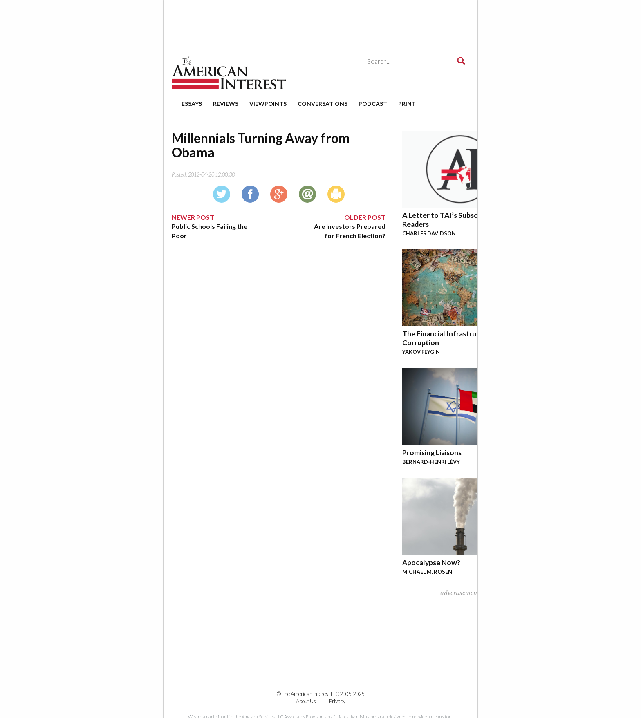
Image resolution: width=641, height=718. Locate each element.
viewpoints (268, 103)
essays (192, 103)
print (407, 103)
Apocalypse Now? (431, 562)
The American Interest (229, 72)
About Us (306, 701)
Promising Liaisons (432, 452)
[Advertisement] (320, 20)
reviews (225, 103)
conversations (322, 103)
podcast (373, 103)
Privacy (337, 701)
